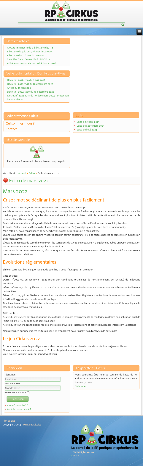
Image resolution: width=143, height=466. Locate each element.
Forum (76, 455)
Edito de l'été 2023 (87, 129)
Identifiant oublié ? (17, 405)
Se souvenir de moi (15, 392)
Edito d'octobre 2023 (88, 121)
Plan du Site (9, 420)
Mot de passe (12, 383)
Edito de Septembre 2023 (90, 125)
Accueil (22, 173)
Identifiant (10, 374)
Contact (11, 129)
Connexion (18, 399)
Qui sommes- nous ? (20, 123)
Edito (32, 173)
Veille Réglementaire (83, 452)
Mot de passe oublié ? (19, 409)
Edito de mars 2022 (28, 180)
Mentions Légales (32, 424)
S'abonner (80, 386)
